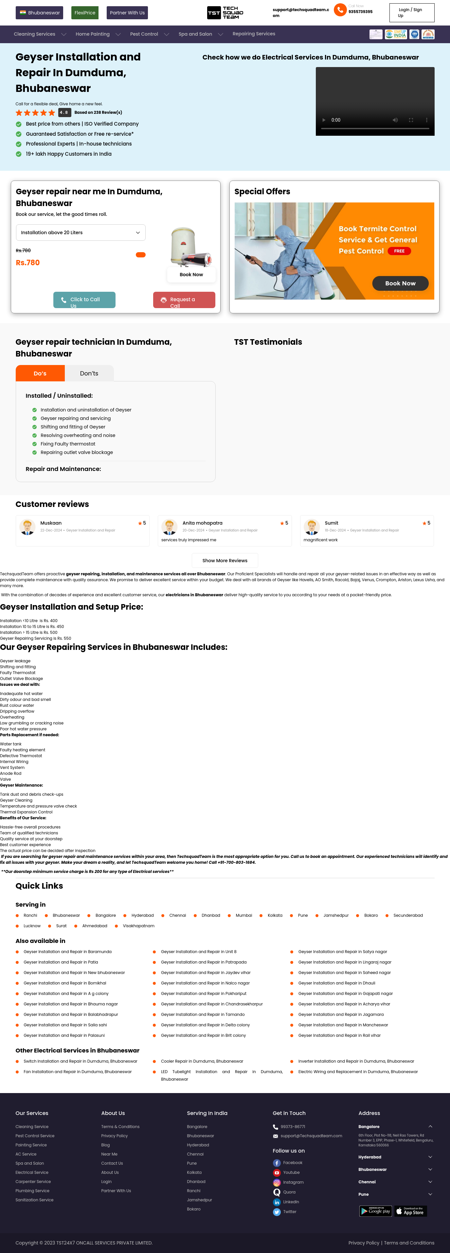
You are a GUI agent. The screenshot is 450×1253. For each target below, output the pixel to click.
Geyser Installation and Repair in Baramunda (68, 951)
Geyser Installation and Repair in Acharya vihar (344, 1004)
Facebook (288, 1162)
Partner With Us (127, 12)
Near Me (109, 1154)
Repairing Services (254, 33)
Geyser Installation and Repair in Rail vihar (339, 1035)
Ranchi (30, 915)
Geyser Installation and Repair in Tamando (202, 1014)
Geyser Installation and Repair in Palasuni (64, 1035)
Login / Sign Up (410, 12)
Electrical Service (32, 1172)
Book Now (192, 274)
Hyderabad (143, 915)
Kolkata (275, 915)
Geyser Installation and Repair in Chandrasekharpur (212, 1004)
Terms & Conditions (120, 1126)
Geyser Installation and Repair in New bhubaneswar (74, 972)
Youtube (286, 1172)
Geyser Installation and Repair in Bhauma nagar (71, 1004)
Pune (303, 915)
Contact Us (112, 1163)
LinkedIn (286, 1202)
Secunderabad (408, 915)
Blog (105, 1145)
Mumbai (244, 915)
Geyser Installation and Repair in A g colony (66, 993)
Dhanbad (211, 915)
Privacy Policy (114, 1136)
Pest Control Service (35, 1136)
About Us (110, 1172)
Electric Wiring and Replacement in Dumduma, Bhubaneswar (358, 1071)
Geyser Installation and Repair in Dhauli (336, 983)
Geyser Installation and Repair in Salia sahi (65, 1025)
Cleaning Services (41, 34)
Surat (61, 926)
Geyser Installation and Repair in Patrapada (203, 962)
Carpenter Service (33, 1181)
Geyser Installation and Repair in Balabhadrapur (71, 1014)
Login (106, 1181)
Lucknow (32, 926)
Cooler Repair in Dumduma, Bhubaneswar (202, 1061)
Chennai (178, 915)
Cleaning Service (32, 1126)
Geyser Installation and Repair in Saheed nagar (344, 972)
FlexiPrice (85, 12)
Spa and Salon (202, 34)
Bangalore (106, 915)
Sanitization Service (35, 1200)
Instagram (288, 1182)
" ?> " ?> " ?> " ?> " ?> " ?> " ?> (81, 232)
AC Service (26, 1154)
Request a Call (182, 302)
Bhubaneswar (66, 915)
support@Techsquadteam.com (311, 1136)
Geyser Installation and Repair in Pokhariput (203, 993)
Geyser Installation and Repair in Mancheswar (343, 1025)
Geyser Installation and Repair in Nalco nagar (205, 983)
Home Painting (99, 34)
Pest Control (150, 34)
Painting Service (31, 1145)
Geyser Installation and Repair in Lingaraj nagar (344, 962)
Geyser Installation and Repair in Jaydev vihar (205, 972)
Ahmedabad (94, 926)
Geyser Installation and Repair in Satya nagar (342, 951)
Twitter (285, 1211)
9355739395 (361, 11)
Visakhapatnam (138, 926)
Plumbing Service (32, 1190)
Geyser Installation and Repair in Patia (61, 962)
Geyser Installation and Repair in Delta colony (205, 1025)
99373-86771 (293, 1126)
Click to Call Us (84, 302)
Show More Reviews (225, 560)
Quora (284, 1192)
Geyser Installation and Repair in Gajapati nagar (345, 993)
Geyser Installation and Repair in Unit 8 (199, 951)
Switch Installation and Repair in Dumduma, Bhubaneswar (80, 1061)
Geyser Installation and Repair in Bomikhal (65, 983)
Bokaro (371, 915)
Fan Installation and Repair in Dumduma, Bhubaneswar (78, 1071)
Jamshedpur (336, 915)
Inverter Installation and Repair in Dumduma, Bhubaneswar (356, 1061)
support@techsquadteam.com (301, 12)
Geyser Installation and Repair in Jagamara (341, 1014)
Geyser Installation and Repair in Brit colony (203, 1035)
